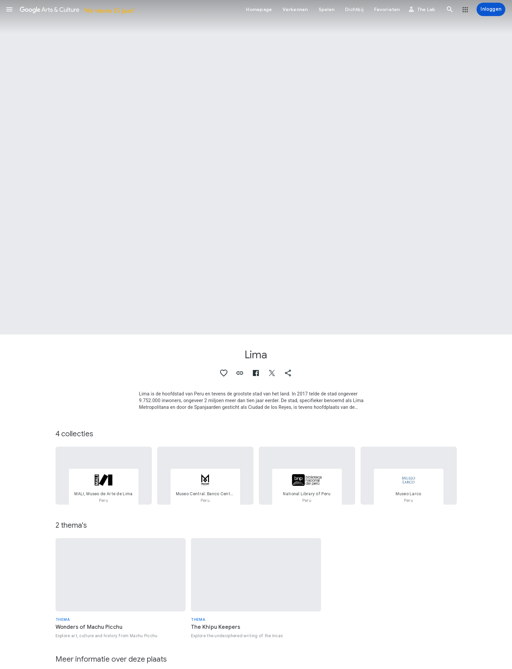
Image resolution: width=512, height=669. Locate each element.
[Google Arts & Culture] (77, 9)
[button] (9, 9)
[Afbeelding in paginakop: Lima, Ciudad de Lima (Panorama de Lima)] (256, 167)
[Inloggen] (491, 9)
